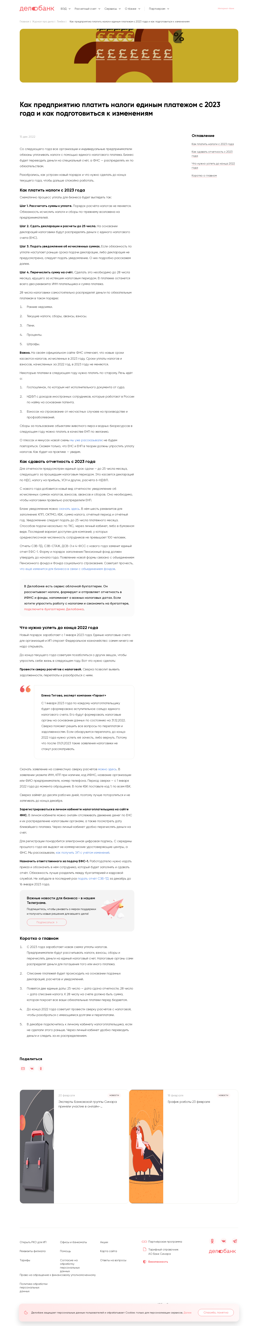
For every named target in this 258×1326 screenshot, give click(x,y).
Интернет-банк (222, 8)
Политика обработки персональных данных (30, 1286)
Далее (188, 1312)
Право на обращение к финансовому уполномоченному (59, 1271)
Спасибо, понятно (215, 1312)
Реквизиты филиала (33, 1248)
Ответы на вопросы (114, 1257)
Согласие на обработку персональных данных (70, 1263)
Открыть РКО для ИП (33, 1239)
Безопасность (158, 1263)
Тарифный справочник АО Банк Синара (163, 1251)
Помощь (65, 1248)
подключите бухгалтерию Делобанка (54, 609)
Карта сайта (109, 1248)
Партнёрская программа (166, 1239)
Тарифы (25, 1257)
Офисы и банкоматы (74, 1239)
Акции (104, 1239)
